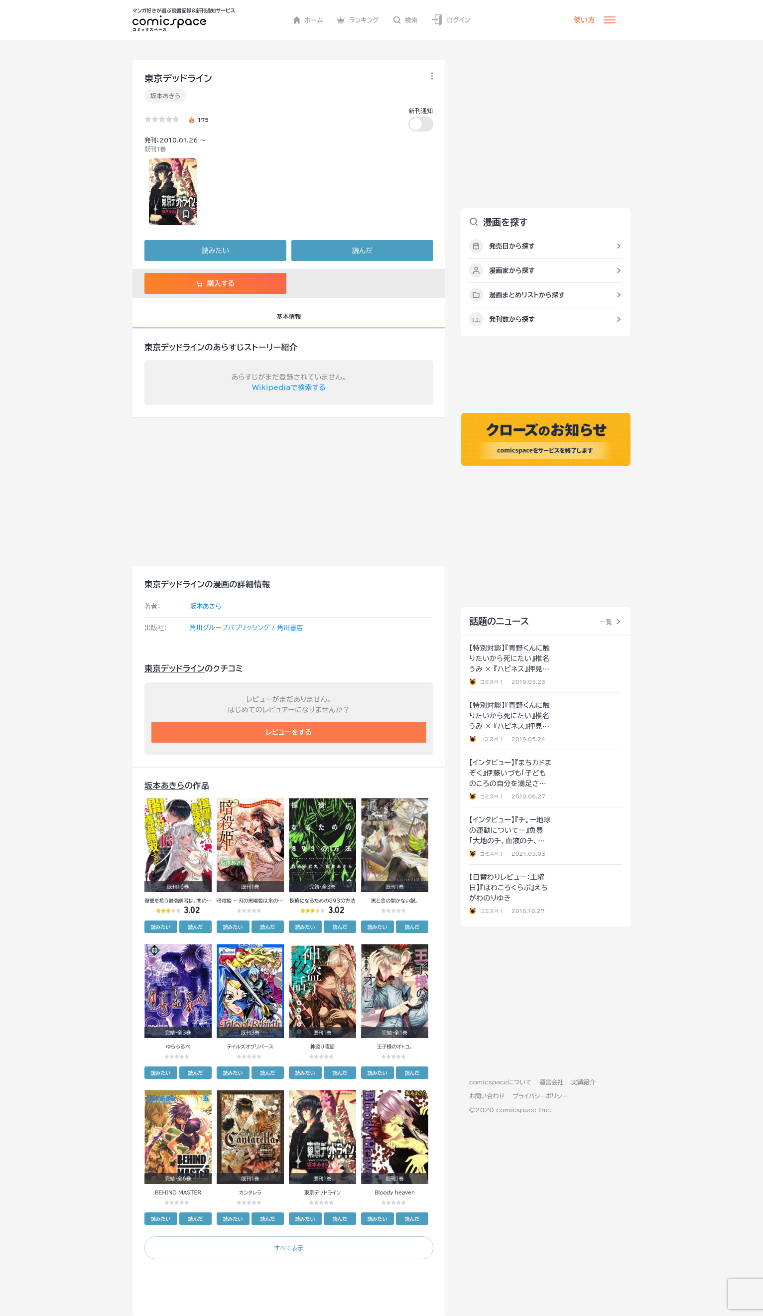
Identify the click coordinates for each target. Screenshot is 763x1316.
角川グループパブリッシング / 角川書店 (246, 628)
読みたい (215, 250)
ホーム (308, 20)
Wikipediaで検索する (289, 387)
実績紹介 (583, 1082)
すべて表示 (288, 1248)
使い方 (584, 19)
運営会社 (551, 1082)
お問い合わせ (487, 1096)
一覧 (606, 622)
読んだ (362, 250)
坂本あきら (165, 96)
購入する (215, 283)
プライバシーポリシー (540, 1096)
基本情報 (288, 316)
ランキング (358, 20)
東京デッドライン (174, 347)
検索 (405, 20)
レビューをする (289, 732)
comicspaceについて (500, 1082)
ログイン (450, 20)
